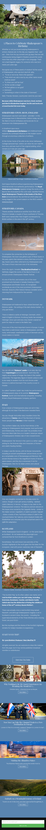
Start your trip (23, 825)
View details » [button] (23, 692)
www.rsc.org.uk (7, 202)
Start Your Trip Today (23, 660)
